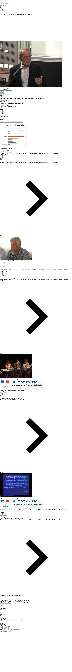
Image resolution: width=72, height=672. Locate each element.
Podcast (2, 615)
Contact (1, 623)
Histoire (2, 611)
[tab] (4, 122)
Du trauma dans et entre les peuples (8, 278)
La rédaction (3, 618)
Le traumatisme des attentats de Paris (8, 161)
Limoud (1, 613)
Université (2, 614)
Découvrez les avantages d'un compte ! (24, 14)
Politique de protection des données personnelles (11, 620)
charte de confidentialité (22, 602)
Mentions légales (4, 622)
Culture (1, 612)
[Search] (5, 604)
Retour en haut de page (5, 631)
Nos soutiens (3, 619)
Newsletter (2, 624)
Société (2, 609)
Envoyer (1, 605)
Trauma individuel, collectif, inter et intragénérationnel (12, 518)
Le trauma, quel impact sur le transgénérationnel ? (11, 398)
